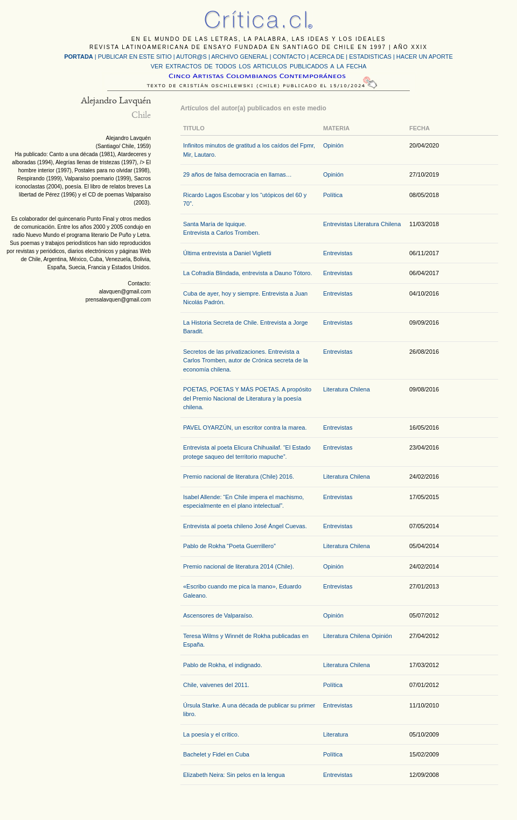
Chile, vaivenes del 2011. (216, 685)
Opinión (333, 145)
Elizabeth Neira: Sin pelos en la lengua (234, 775)
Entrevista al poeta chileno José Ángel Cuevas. (245, 526)
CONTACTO (289, 56)
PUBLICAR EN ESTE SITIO (135, 56)
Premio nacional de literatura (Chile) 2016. (238, 476)
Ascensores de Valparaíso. (218, 615)
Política (333, 195)
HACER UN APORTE (424, 56)
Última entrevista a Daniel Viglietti (227, 253)
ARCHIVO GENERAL (239, 56)
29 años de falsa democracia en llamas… (237, 174)
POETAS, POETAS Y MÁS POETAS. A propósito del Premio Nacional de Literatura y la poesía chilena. (247, 398)
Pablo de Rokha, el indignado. (222, 665)
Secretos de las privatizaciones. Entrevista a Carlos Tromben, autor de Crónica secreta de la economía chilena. (245, 360)
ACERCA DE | (330, 56)
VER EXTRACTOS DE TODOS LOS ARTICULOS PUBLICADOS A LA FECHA (258, 66)
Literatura (335, 734)
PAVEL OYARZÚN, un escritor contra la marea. (244, 427)
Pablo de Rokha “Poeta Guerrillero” (229, 546)
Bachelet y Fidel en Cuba (216, 754)
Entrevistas (337, 224)
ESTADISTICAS (370, 56)
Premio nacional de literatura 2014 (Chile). (238, 566)
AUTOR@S (192, 56)
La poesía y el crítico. (211, 734)
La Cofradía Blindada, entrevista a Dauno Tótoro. (247, 273)
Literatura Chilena (377, 224)
